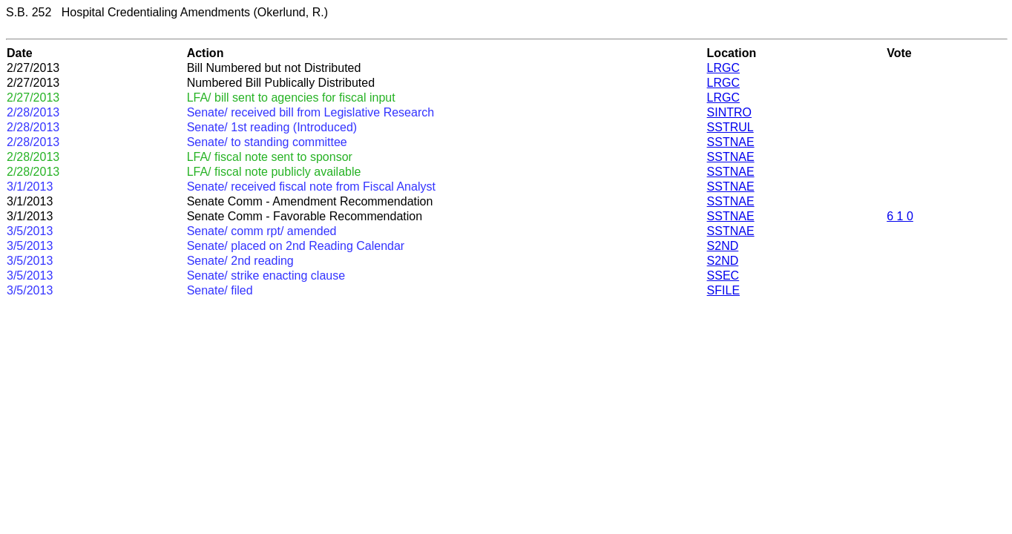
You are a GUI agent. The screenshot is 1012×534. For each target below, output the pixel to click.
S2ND (723, 246)
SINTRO (729, 112)
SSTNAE (731, 142)
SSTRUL (730, 127)
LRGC (723, 68)
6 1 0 (900, 216)
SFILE (723, 290)
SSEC (723, 275)
